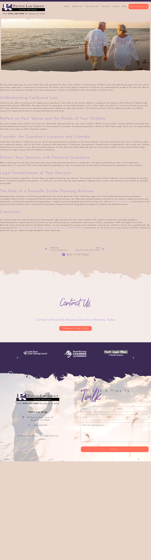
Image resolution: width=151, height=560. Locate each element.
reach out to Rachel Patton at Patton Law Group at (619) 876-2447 (49, 228)
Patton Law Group (121, 202)
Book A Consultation (138, 6)
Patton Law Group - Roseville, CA (23, 9)
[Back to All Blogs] (63, 254)
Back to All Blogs (78, 254)
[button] (17, 357)
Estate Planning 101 (90, 48)
